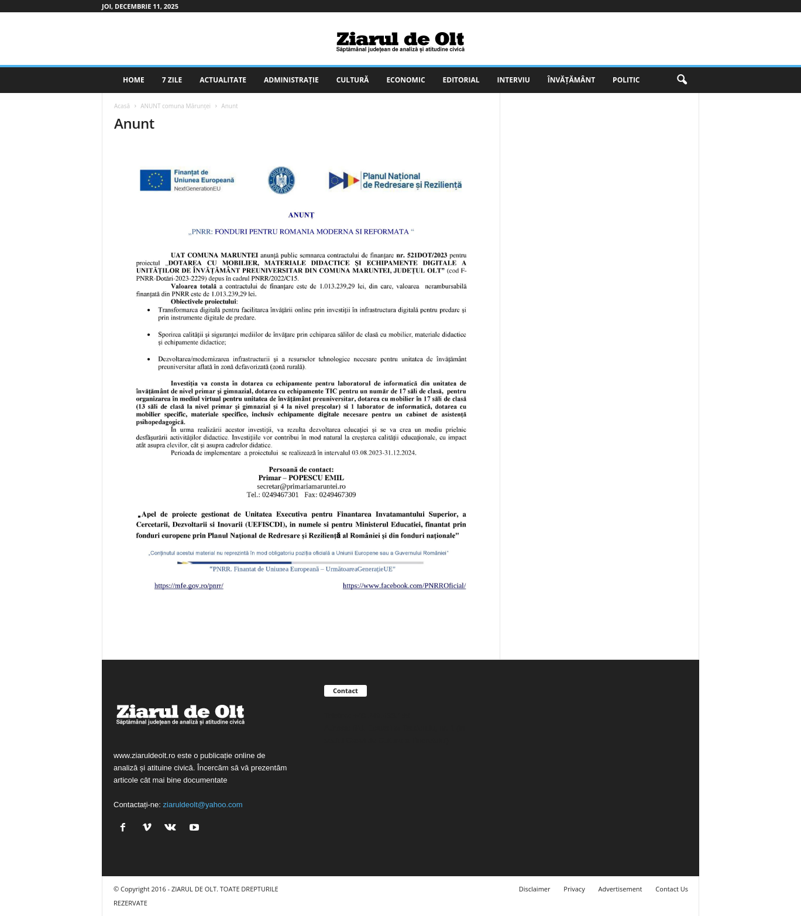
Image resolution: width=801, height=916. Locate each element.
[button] (682, 80)
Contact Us (671, 888)
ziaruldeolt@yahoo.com (203, 804)
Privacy (574, 888)
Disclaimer (535, 888)
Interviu (513, 80)
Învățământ (571, 80)
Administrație (291, 80)
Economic (405, 80)
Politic (626, 80)
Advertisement (620, 888)
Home (134, 80)
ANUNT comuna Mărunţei (175, 106)
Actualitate (223, 80)
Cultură (352, 80)
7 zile (172, 80)
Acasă (122, 106)
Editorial (461, 80)
